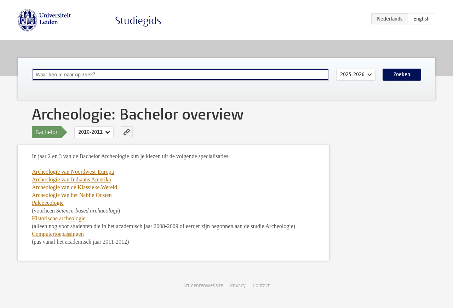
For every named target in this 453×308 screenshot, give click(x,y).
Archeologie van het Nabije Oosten (72, 195)
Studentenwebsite (203, 285)
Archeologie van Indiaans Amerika (71, 179)
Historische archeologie (59, 218)
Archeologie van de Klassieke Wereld (74, 187)
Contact (261, 285)
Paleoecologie (48, 203)
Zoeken (402, 74)
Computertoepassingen (58, 234)
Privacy (238, 285)
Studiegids (138, 20)
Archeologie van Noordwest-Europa (73, 172)
